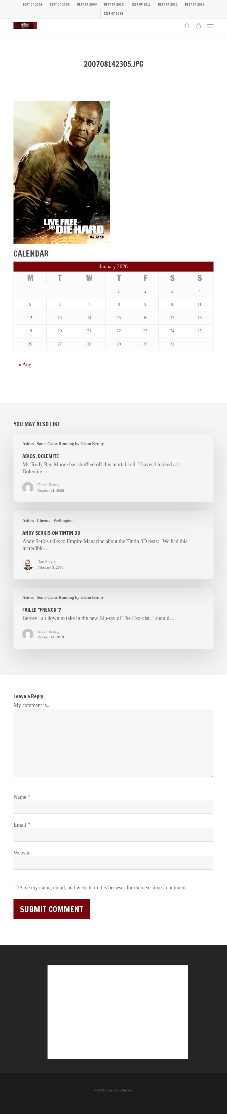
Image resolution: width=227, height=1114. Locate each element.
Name (21, 797)
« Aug (24, 364)
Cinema (43, 520)
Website (22, 853)
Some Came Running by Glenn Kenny (70, 444)
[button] (210, 26)
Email (21, 825)
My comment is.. (31, 705)
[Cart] (198, 25)
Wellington (62, 520)
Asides (28, 444)
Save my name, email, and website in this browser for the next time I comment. (103, 888)
